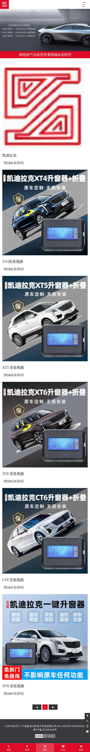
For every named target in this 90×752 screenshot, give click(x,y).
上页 (36, 707)
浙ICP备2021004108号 (45, 729)
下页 (53, 707)
